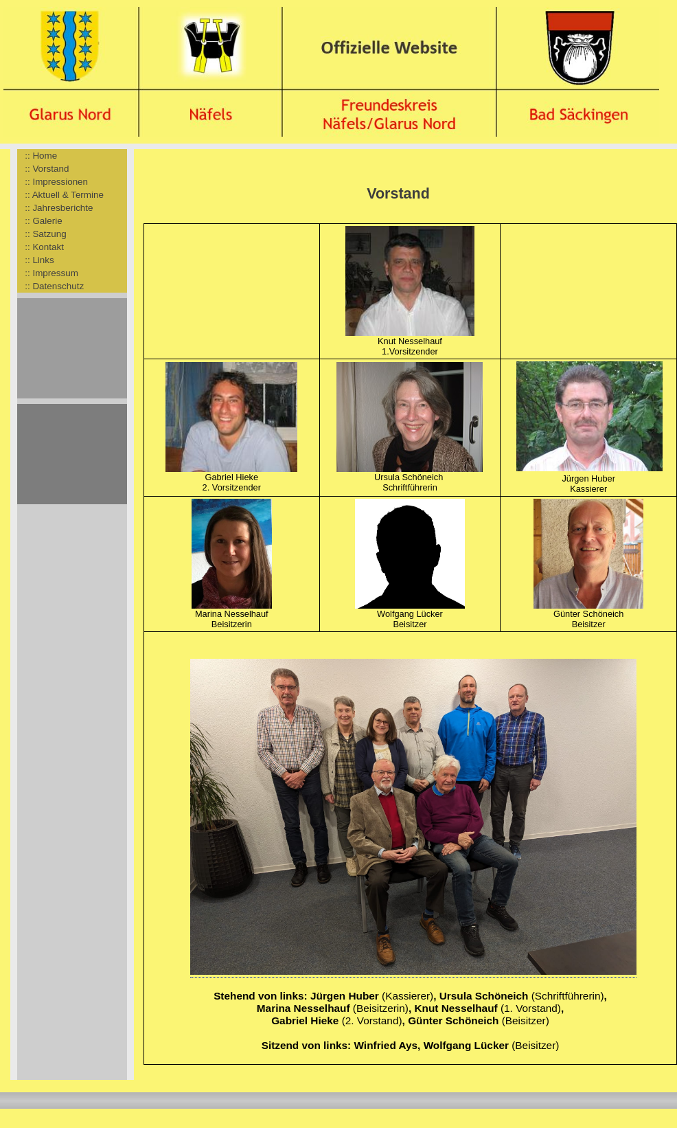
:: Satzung (42, 234)
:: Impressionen (52, 182)
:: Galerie (39, 221)
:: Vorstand (43, 168)
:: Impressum (47, 273)
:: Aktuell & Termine (60, 195)
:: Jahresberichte (55, 208)
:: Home (37, 155)
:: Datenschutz (50, 286)
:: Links (35, 260)
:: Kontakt (40, 247)
